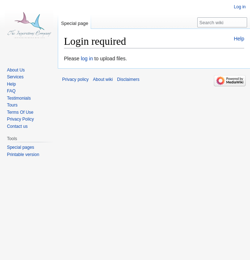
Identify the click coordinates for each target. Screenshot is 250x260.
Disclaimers (128, 79)
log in (87, 58)
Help (239, 39)
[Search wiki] (222, 22)
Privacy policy (75, 79)
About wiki (103, 79)
